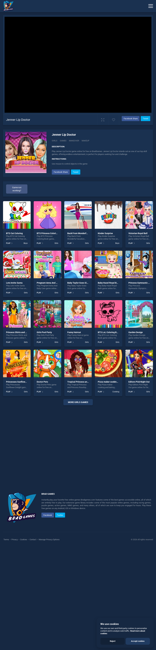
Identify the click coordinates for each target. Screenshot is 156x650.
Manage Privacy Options (49, 539)
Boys (26, 243)
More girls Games (78, 402)
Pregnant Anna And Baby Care (51, 283)
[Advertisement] (78, 445)
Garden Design (135, 332)
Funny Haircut (74, 332)
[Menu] (150, 6)
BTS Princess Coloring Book (50, 233)
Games (63, 141)
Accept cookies (138, 641)
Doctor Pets (42, 382)
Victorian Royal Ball (137, 233)
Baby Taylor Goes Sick (78, 283)
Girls (54, 141)
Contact (33, 539)
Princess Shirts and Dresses (19, 332)
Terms (6, 539)
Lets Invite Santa (14, 283)
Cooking (115, 392)
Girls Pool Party (44, 332)
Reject (112, 641)
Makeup (85, 141)
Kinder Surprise (105, 233)
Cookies (24, 539)
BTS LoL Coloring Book (109, 332)
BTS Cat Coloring (14, 233)
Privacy (14, 539)
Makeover (74, 141)
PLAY (8, 243)
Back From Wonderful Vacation (82, 233)
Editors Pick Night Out (139, 382)
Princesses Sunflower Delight (20, 382)
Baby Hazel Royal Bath (109, 283)
